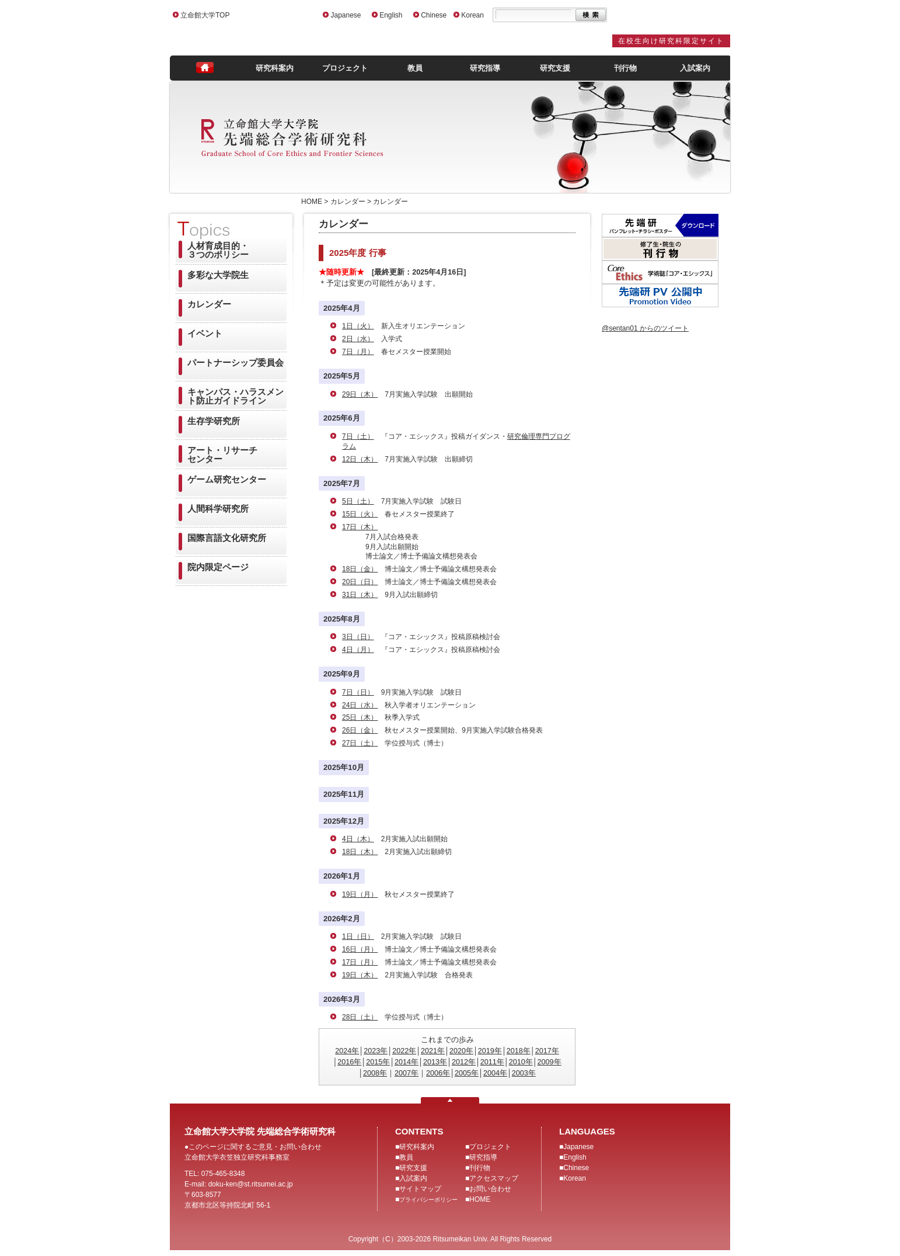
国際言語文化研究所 (226, 538)
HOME (479, 1199)
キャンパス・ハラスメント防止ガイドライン (235, 396)
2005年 (467, 1073)
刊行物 (625, 68)
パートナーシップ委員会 (235, 362)
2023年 (376, 1051)
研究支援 (555, 68)
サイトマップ (420, 1189)
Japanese (345, 15)
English (390, 15)
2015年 (378, 1062)
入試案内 (695, 68)
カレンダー (209, 304)
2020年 (461, 1051)
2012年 (464, 1062)
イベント (204, 333)
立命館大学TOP (204, 15)
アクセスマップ (493, 1178)
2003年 (524, 1073)
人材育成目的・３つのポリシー (218, 250)
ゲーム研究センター (226, 479)
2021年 (433, 1051)
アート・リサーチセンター (222, 454)
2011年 (492, 1062)
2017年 (547, 1051)
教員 (415, 68)
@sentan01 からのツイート (645, 328)
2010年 (521, 1062)
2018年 (519, 1051)
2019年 (490, 1051)
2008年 (375, 1073)
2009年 (549, 1062)
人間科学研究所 (218, 508)
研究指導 (485, 68)
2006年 (438, 1073)
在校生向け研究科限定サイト (671, 41)
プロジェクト (345, 68)
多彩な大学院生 (218, 275)
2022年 (404, 1051)
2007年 (406, 1073)
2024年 (347, 1051)
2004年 (495, 1073)
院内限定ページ (218, 567)
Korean (472, 15)
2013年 (435, 1062)
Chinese (433, 15)
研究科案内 (275, 68)
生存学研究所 (213, 421)
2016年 (349, 1062)
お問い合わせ (490, 1189)
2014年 (406, 1062)
